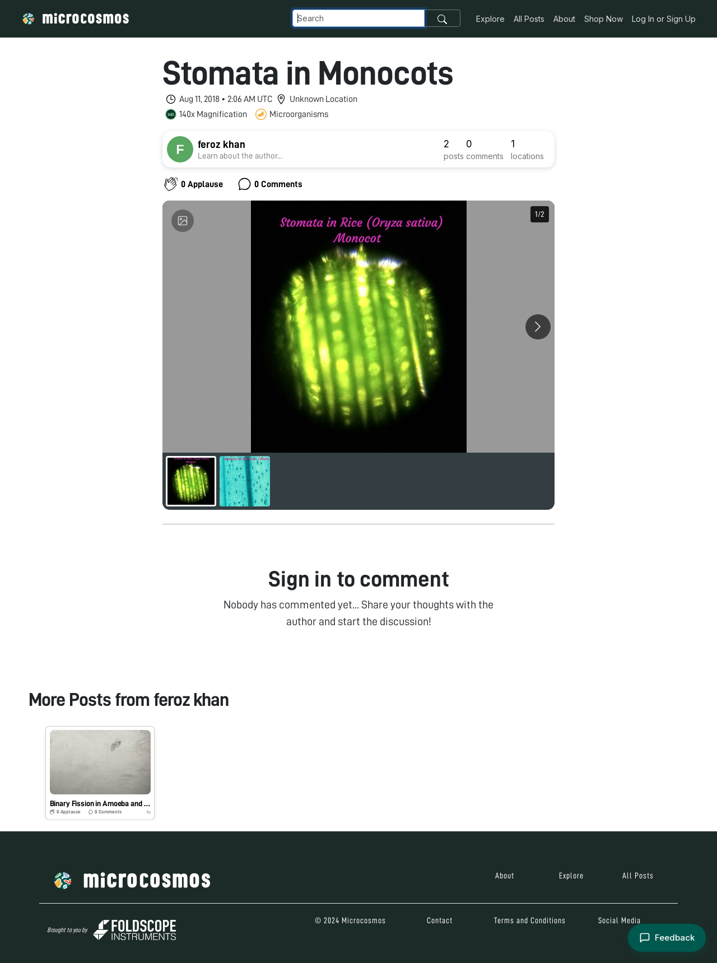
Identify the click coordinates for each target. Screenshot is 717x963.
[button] (100, 773)
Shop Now (603, 19)
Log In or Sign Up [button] (664, 19)
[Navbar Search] (358, 18)
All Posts (529, 19)
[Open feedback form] (667, 938)
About (564, 19)
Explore (490, 19)
